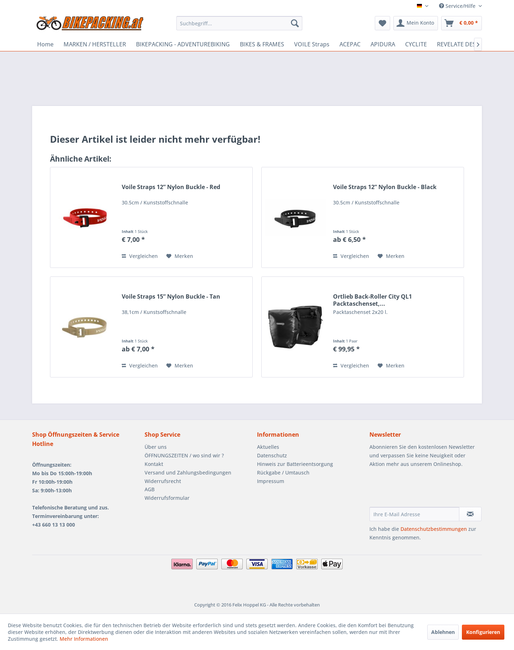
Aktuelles (268, 446)
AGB (150, 489)
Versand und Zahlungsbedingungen (188, 472)
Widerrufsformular (167, 497)
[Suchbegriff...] (239, 23)
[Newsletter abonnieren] (470, 514)
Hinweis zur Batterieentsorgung (295, 464)
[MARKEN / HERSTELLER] (95, 44)
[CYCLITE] (416, 44)
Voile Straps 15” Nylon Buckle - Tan (171, 296)
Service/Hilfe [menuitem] (458, 5)
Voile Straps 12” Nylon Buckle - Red (171, 187)
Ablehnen (443, 632)
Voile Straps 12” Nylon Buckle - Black (385, 187)
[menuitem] (239, 23)
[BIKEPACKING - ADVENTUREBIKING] (183, 44)
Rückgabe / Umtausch (283, 472)
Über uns (156, 446)
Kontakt (154, 464)
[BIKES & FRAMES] (262, 44)
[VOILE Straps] (311, 44)
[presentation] (423, 489)
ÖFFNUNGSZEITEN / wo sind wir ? (184, 455)
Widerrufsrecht (163, 481)
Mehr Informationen (84, 638)
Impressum (270, 481)
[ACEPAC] (350, 44)
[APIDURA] (383, 44)
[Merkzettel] (382, 23)
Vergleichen (140, 256)
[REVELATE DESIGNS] (463, 44)
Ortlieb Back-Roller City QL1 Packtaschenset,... (372, 300)
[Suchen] (294, 23)
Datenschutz (272, 455)
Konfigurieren (483, 632)
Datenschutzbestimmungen (433, 528)
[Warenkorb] (461, 23)
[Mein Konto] (415, 23)
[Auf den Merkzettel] (179, 256)
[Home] (45, 44)
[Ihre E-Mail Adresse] (414, 514)
